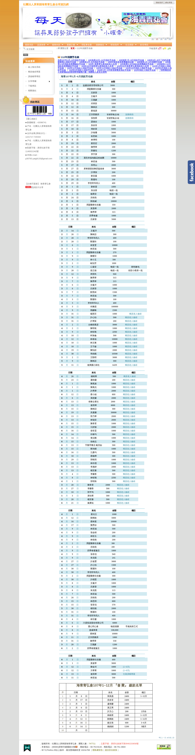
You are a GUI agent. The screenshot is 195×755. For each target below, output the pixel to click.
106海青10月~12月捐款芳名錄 (102, 60)
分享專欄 (38, 82)
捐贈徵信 (100, 45)
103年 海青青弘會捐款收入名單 (102, 64)
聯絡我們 (159, 2)
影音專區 (144, 45)
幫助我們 (115, 45)
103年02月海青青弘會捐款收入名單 (133, 66)
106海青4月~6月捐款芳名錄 (92, 62)
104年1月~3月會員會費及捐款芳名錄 (114, 70)
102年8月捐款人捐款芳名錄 (81, 70)
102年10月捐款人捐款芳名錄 (139, 68)
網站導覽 (168, 2)
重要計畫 (71, 45)
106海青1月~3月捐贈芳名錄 (149, 62)
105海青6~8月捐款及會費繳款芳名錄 (137, 64)
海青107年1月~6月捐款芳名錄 (71, 60)
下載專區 (32, 86)
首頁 (72, 48)
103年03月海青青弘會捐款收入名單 (97, 66)
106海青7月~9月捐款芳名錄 (131, 60)
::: (24, 43)
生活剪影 (130, 45)
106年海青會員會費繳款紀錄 (121, 62)
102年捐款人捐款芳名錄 (145, 70)
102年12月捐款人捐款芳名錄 (80, 68)
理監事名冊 (86, 45)
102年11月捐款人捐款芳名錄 (109, 68)
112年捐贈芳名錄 (85, 48)
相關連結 (32, 90)
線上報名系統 (34, 67)
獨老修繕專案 (34, 72)
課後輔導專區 (34, 76)
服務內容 (56, 45)
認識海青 (42, 45)
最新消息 (29, 45)
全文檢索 (30, 49)
